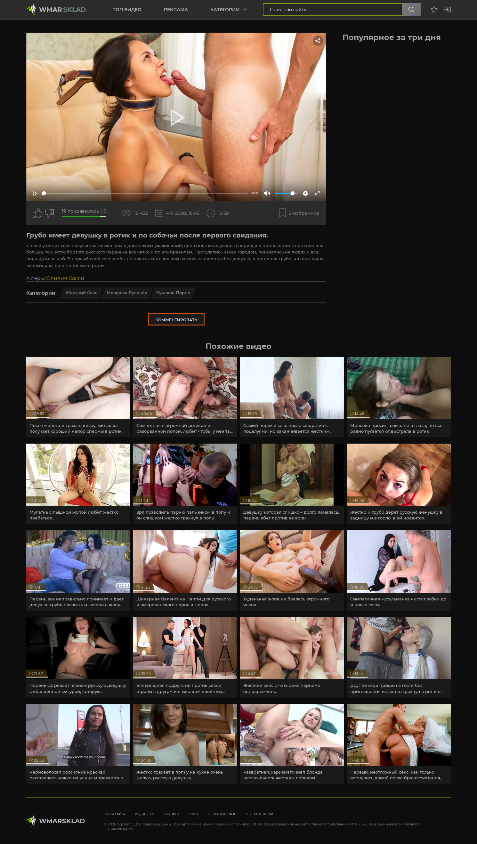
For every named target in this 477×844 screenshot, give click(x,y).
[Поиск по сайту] (411, 9)
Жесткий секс (82, 292)
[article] (78, 397)
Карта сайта (114, 814)
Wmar (62, 9)
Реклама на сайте (261, 814)
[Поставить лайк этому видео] (37, 213)
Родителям (145, 814)
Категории (225, 9)
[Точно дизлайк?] (49, 213)
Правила (172, 814)
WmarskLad (62, 821)
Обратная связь (222, 814)
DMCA (193, 814)
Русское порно (173, 292)
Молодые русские (127, 292)
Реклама (176, 9)
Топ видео (127, 9)
